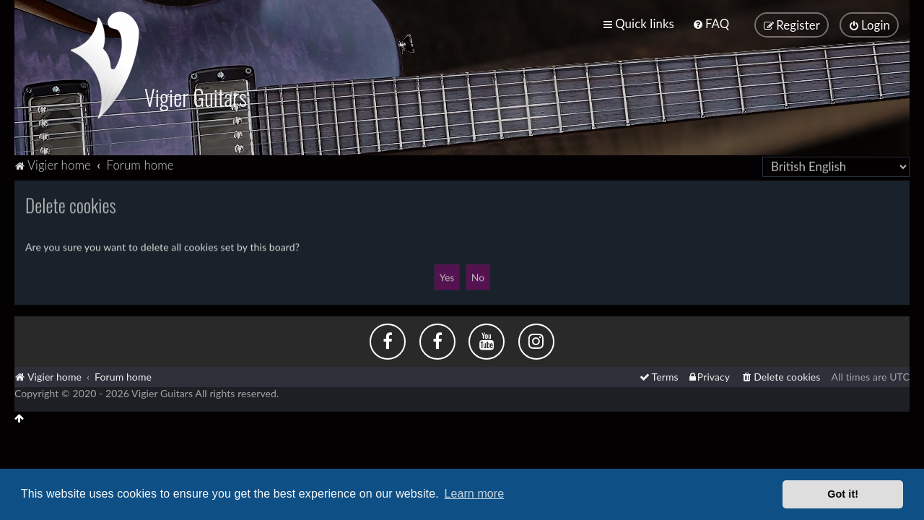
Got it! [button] (842, 494)
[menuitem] (711, 23)
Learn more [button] (474, 494)
